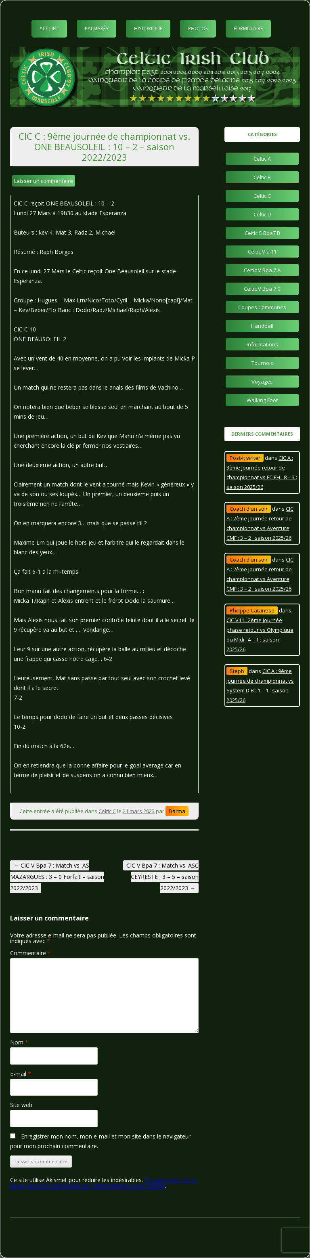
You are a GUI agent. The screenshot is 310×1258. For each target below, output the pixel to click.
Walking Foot (262, 400)
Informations (262, 344)
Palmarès (96, 28)
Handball (262, 325)
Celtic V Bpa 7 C (262, 288)
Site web (21, 1105)
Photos (198, 28)
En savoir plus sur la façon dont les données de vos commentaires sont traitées (103, 1182)
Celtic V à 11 (262, 251)
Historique (148, 28)
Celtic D (262, 214)
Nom (19, 1042)
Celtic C (107, 811)
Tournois (262, 363)
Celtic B (262, 177)
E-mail (20, 1074)
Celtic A (262, 158)
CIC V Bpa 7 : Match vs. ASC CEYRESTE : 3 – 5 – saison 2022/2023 (162, 877)
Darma (177, 811)
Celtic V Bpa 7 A (262, 270)
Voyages (262, 381)
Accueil (49, 28)
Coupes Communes (262, 307)
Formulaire (248, 28)
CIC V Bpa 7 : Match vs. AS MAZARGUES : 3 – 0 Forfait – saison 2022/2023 (57, 877)
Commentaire (30, 953)
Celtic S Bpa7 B (262, 233)
